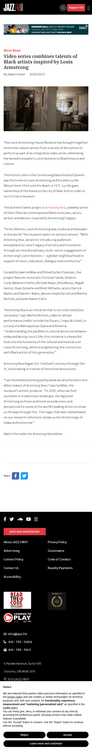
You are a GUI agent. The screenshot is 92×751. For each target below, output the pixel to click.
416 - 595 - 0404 (20, 642)
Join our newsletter (25, 531)
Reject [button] (24, 734)
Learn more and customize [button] (46, 743)
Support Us (76, 7)
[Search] (63, 7)
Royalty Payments (60, 568)
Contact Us (11, 568)
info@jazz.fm (17, 634)
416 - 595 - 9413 (19, 650)
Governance (56, 551)
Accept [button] (67, 734)
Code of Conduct (59, 559)
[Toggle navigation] (88, 8)
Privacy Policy (57, 542)
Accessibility (12, 577)
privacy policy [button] (14, 696)
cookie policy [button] (10, 707)
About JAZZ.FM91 (16, 542)
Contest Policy (13, 559)
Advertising (12, 551)
